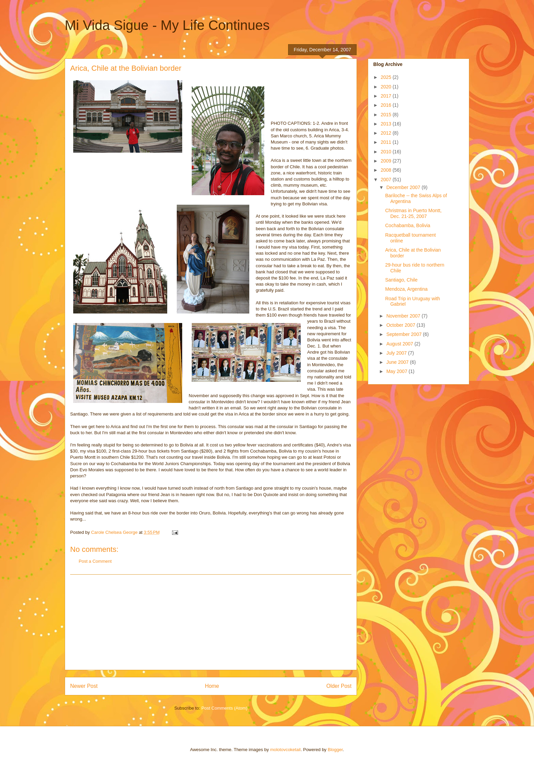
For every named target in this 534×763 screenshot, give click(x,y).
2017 (387, 96)
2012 (387, 133)
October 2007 (401, 325)
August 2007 (400, 343)
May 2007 (397, 371)
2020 (387, 86)
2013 (387, 123)
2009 (387, 161)
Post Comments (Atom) (224, 708)
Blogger (335, 749)
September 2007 (404, 334)
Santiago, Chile (401, 280)
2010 (387, 151)
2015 (387, 114)
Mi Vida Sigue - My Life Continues (167, 25)
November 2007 (404, 316)
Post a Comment (95, 561)
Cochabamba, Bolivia (407, 225)
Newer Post (84, 686)
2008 (387, 170)
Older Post (338, 686)
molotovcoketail (285, 749)
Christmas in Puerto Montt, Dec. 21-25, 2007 (413, 213)
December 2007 (404, 187)
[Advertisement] (211, 622)
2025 (387, 77)
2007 (387, 179)
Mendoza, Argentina (406, 289)
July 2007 (397, 353)
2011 (387, 142)
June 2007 (398, 362)
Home (212, 686)
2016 (387, 105)
